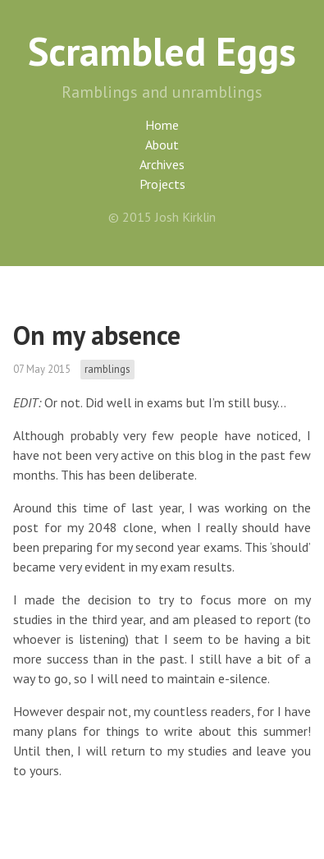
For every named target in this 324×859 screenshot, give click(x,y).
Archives (162, 164)
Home (162, 125)
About (162, 144)
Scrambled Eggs (162, 50)
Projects (162, 184)
